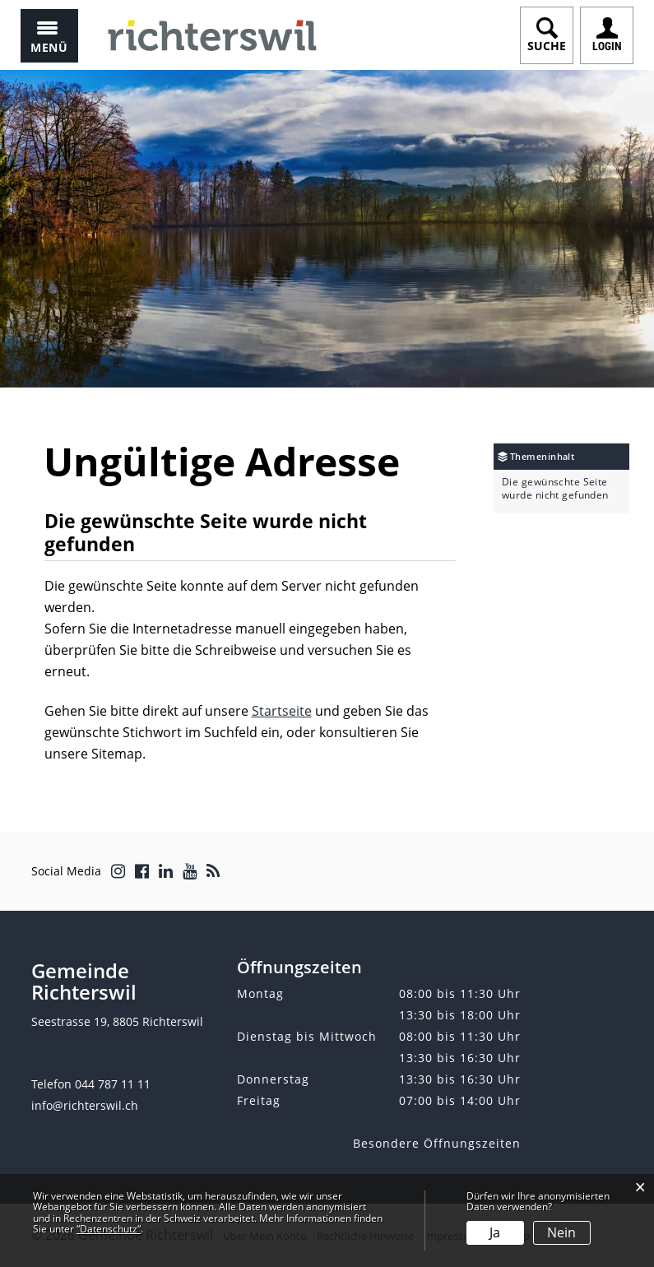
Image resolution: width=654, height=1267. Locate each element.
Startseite (282, 711)
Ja (494, 1232)
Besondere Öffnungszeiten (437, 1143)
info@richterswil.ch (84, 1105)
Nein (561, 1232)
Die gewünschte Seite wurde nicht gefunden (555, 489)
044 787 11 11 (113, 1084)
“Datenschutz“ (109, 1229)
